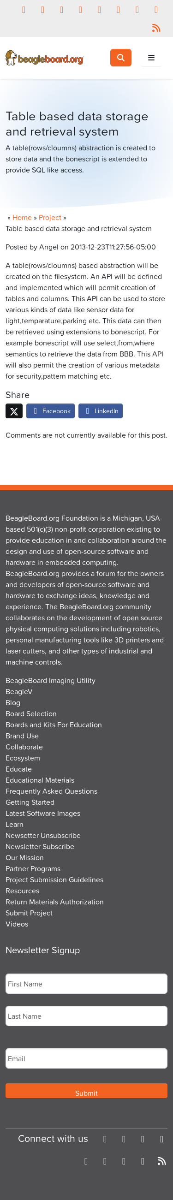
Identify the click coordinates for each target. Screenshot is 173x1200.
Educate (19, 769)
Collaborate (24, 747)
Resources (22, 890)
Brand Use (22, 736)
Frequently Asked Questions (51, 791)
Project (50, 217)
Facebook (50, 410)
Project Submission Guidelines (54, 879)
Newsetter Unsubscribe (43, 835)
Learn (15, 824)
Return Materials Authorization (55, 902)
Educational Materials (40, 780)
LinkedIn (101, 410)
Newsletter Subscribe (40, 846)
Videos (17, 924)
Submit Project (29, 913)
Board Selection (31, 713)
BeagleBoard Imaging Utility (50, 680)
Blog (13, 702)
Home (22, 217)
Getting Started (30, 802)
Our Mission (25, 857)
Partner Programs (33, 868)
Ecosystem (23, 758)
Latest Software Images (43, 813)
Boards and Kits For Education (54, 724)
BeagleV (19, 691)
